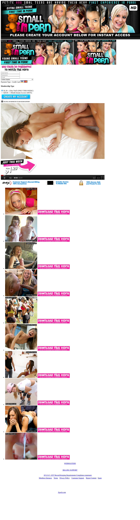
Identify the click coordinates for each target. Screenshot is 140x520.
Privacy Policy (65, 478)
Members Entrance (45, 478)
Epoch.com (62, 492)
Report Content (91, 478)
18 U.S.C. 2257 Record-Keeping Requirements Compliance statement (68, 475)
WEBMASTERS (70, 463)
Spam (100, 478)
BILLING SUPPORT (70, 470)
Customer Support (77, 478)
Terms (56, 478)
